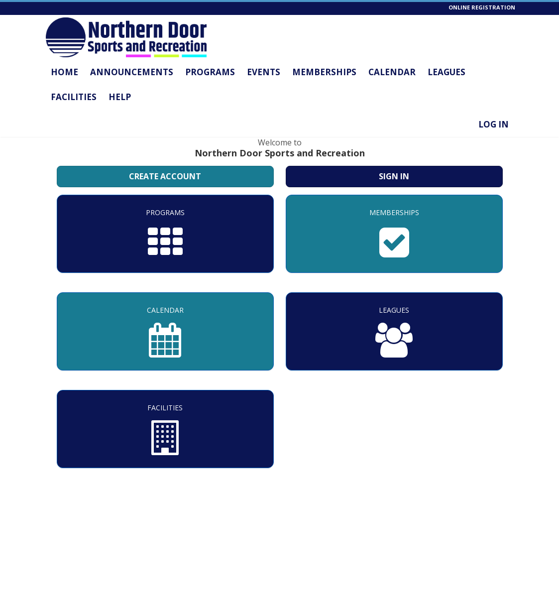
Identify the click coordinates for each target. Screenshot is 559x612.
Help (120, 97)
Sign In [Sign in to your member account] (394, 176)
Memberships (324, 72)
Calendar (392, 72)
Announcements (131, 72)
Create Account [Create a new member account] (165, 176)
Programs (210, 72)
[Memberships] (394, 234)
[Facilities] (165, 429)
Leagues (446, 72)
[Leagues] (394, 331)
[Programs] (165, 234)
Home (64, 72)
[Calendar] (165, 331)
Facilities (74, 97)
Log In (493, 124)
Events (263, 72)
